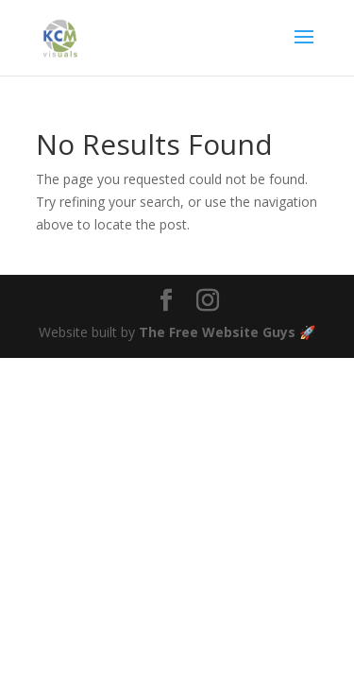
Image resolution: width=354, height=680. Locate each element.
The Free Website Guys (217, 332)
